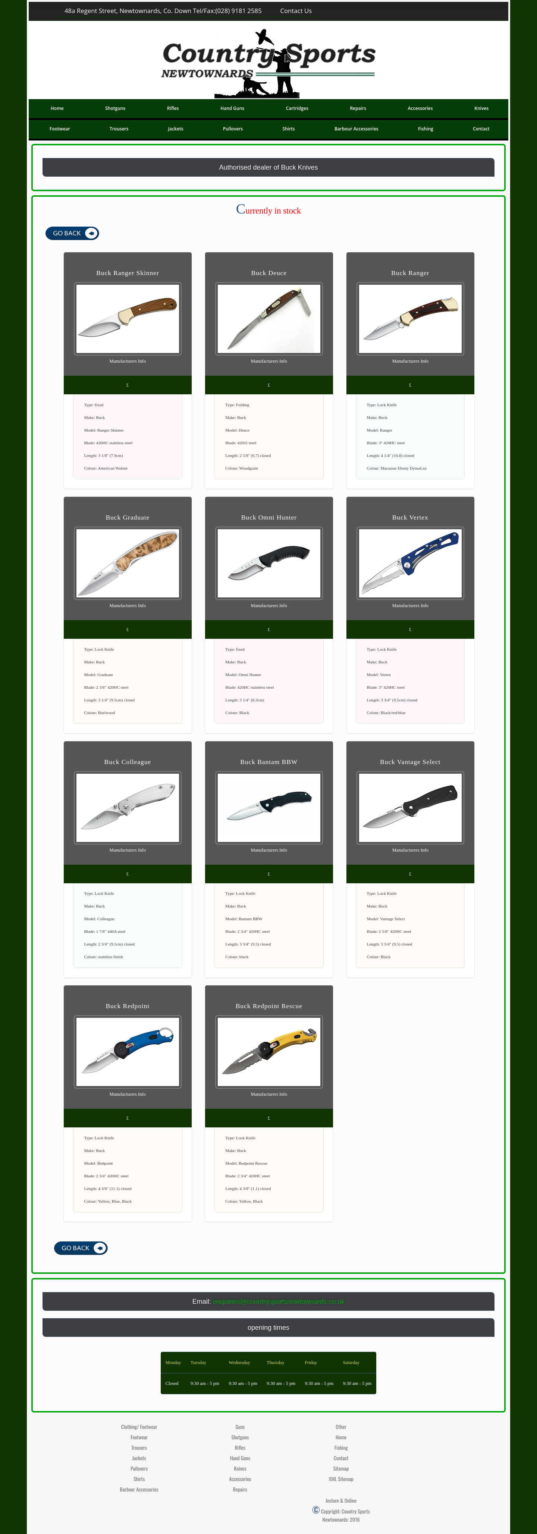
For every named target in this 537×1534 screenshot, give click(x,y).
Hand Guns (232, 108)
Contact (481, 129)
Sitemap (341, 1468)
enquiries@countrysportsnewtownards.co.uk (279, 1301)
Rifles (173, 108)
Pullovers (233, 129)
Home (57, 108)
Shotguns (115, 108)
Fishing (425, 129)
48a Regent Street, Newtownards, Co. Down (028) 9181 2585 (163, 10)
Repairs (358, 108)
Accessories (420, 108)
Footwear (60, 129)
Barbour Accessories (357, 129)
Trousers (119, 129)
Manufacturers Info (128, 361)
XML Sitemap (341, 1479)
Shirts (288, 129)
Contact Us (296, 10)
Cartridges (297, 108)
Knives (481, 108)
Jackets (175, 129)
